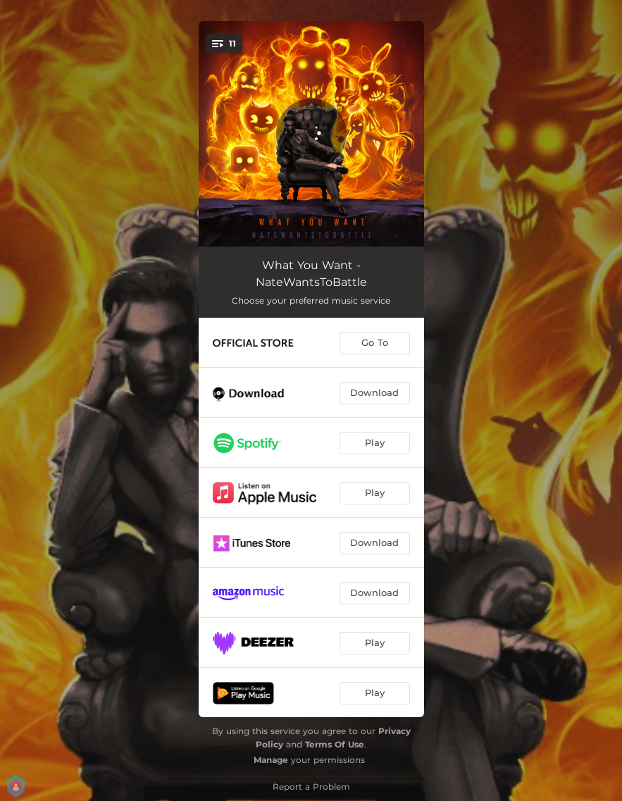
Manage (271, 760)
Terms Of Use (334, 744)
